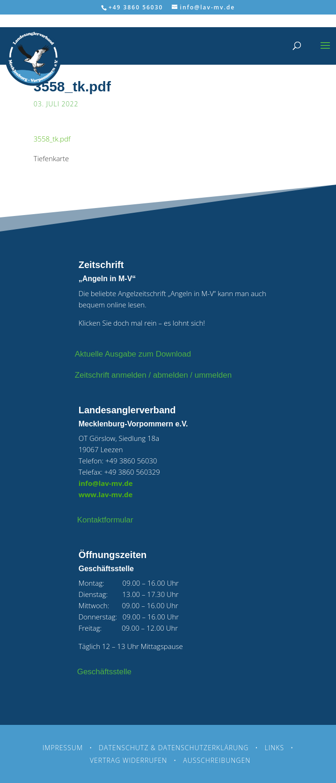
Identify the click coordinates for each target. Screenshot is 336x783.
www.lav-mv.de (106, 494)
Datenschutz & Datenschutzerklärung (173, 747)
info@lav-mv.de (106, 483)
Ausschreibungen (216, 760)
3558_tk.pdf (52, 138)
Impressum (63, 747)
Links (275, 747)
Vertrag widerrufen (128, 760)
